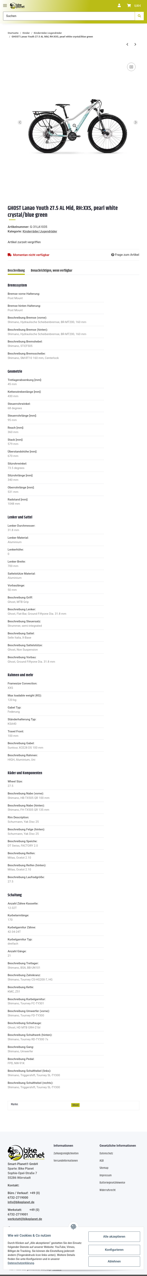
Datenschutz (106, 1153)
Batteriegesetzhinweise (112, 1182)
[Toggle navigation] (5, 4)
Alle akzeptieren (112, 1236)
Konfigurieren (112, 1250)
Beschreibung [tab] (16, 270)
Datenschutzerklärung (22, 1263)
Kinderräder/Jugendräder (40, 231)
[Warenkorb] (134, 6)
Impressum (106, 1175)
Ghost (75, 1105)
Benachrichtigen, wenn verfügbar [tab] (51, 270)
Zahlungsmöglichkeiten (66, 1153)
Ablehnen (112, 1261)
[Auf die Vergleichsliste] (131, 67)
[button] (119, 6)
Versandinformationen (66, 1160)
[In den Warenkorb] (11, 56)
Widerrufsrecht (108, 1190)
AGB (102, 1160)
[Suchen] (69, 16)
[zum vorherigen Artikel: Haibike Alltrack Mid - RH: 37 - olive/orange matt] (127, 44)
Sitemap (104, 1168)
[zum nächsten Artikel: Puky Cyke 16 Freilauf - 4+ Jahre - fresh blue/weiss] (135, 44)
